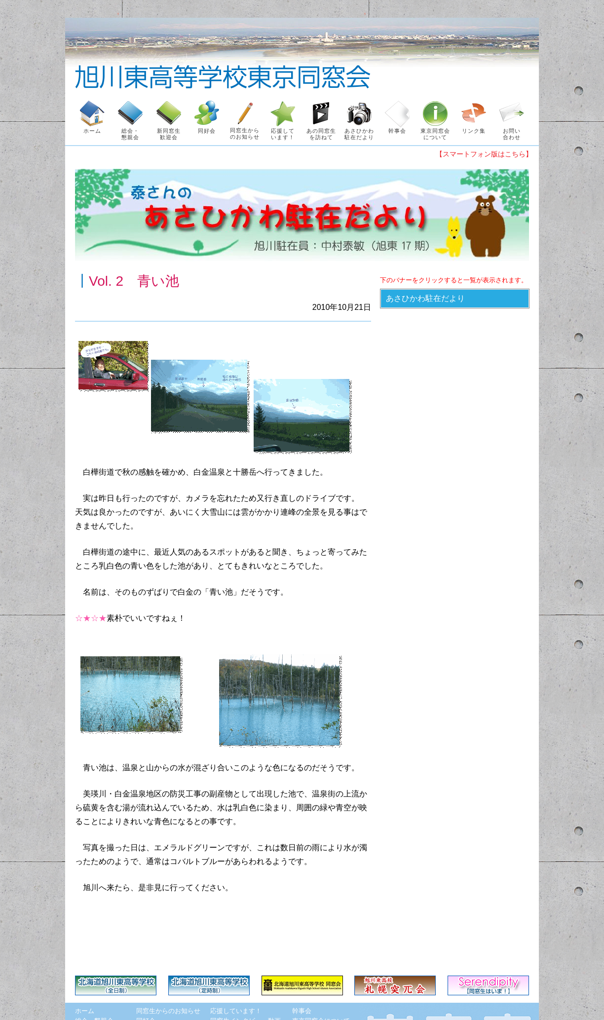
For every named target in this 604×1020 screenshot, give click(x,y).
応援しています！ (236, 1011)
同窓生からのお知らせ (168, 1011)
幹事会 (301, 1011)
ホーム (84, 1011)
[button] (454, 298)
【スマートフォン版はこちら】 (484, 154)
